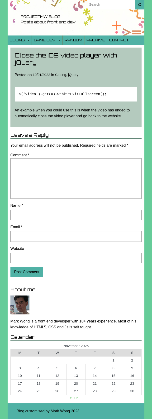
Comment (19, 155)
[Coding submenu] (29, 40)
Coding (17, 40)
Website (17, 249)
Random (73, 40)
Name (16, 205)
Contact (119, 40)
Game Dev (45, 40)
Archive (95, 40)
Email (16, 227)
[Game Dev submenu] (59, 40)
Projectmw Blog (40, 16)
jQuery (73, 75)
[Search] (139, 4)
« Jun (74, 398)
